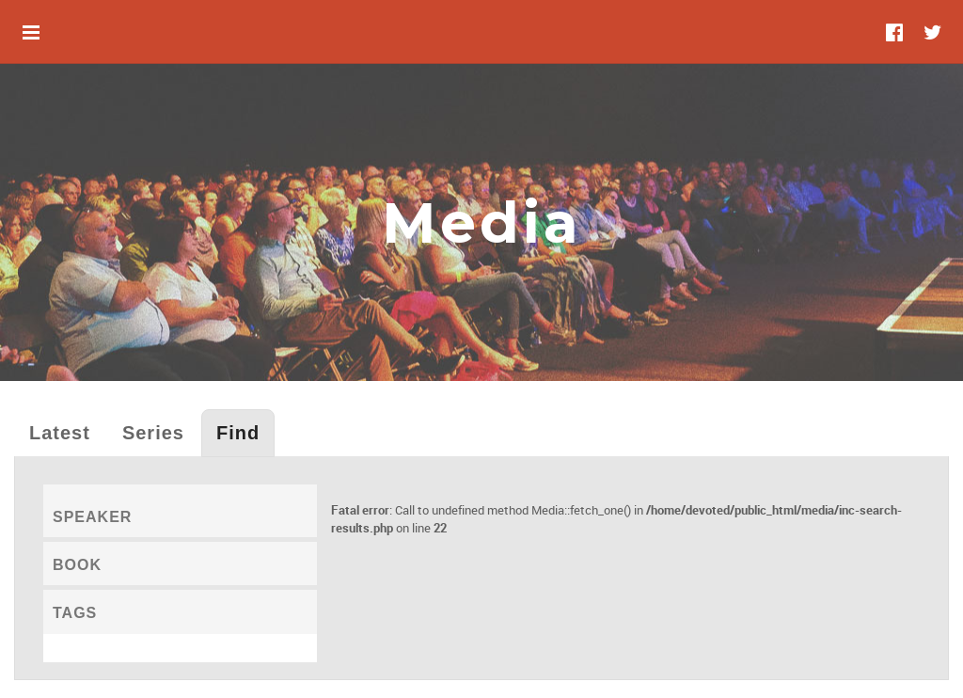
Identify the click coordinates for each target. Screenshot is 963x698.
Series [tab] (153, 432)
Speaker (92, 517)
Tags (75, 613)
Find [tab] (238, 432)
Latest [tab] (59, 432)
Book (77, 565)
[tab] (180, 510)
